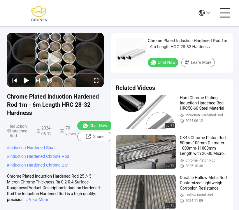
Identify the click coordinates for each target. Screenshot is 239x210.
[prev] (14, 80)
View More (38, 199)
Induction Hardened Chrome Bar (38, 165)
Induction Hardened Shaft (32, 147)
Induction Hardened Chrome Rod (39, 156)
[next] (38, 80)
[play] (55, 59)
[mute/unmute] (49, 80)
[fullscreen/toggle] (96, 80)
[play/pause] (26, 80)
